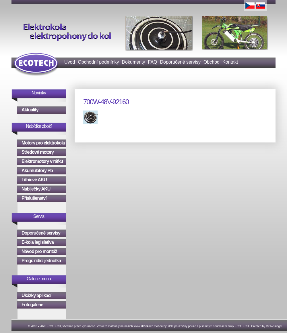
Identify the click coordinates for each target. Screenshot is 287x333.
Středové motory (38, 152)
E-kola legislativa (38, 242)
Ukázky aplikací (36, 295)
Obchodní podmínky (98, 62)
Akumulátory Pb (37, 170)
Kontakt (230, 62)
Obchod (211, 62)
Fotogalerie (32, 304)
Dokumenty (133, 62)
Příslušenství (34, 198)
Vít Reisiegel (274, 326)
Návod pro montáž (39, 251)
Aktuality (30, 109)
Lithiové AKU (34, 179)
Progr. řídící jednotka (41, 260)
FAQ (152, 62)
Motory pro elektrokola (43, 142)
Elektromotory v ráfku (42, 161)
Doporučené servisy (180, 62)
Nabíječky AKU (36, 189)
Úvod (69, 62)
